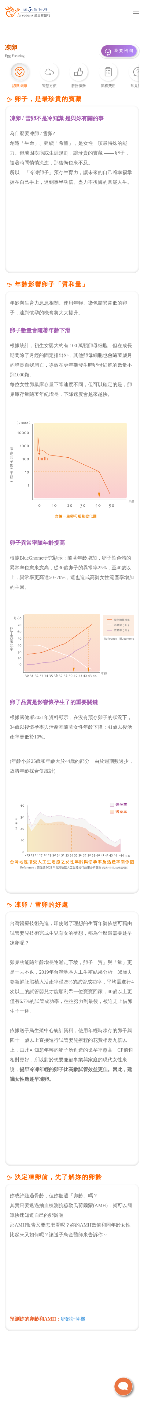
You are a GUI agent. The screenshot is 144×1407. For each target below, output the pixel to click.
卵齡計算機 (73, 1318)
